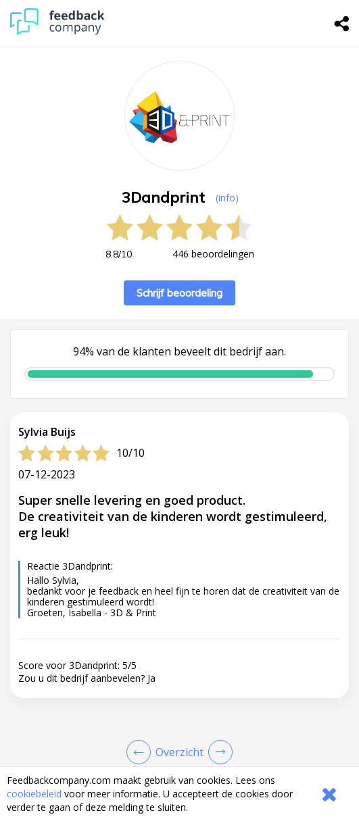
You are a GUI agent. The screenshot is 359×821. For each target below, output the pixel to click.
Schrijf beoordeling (179, 293)
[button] (179, 713)
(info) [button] (227, 197)
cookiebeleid (34, 793)
